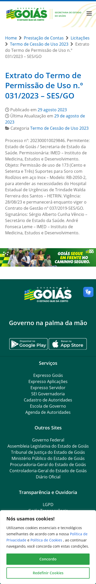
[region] (48, 547)
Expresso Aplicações (48, 381)
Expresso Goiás (48, 375)
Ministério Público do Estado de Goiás (48, 458)
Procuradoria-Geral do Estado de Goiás (48, 464)
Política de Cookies (46, 540)
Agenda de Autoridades (48, 412)
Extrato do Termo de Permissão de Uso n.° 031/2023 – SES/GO (44, 85)
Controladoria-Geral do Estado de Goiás (48, 471)
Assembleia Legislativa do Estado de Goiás (48, 446)
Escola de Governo (48, 406)
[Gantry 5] (48, 294)
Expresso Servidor (48, 387)
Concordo (48, 559)
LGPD (48, 504)
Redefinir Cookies (48, 572)
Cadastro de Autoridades (48, 400)
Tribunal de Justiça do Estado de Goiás (48, 452)
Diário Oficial (48, 477)
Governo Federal (48, 440)
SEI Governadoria (48, 394)
